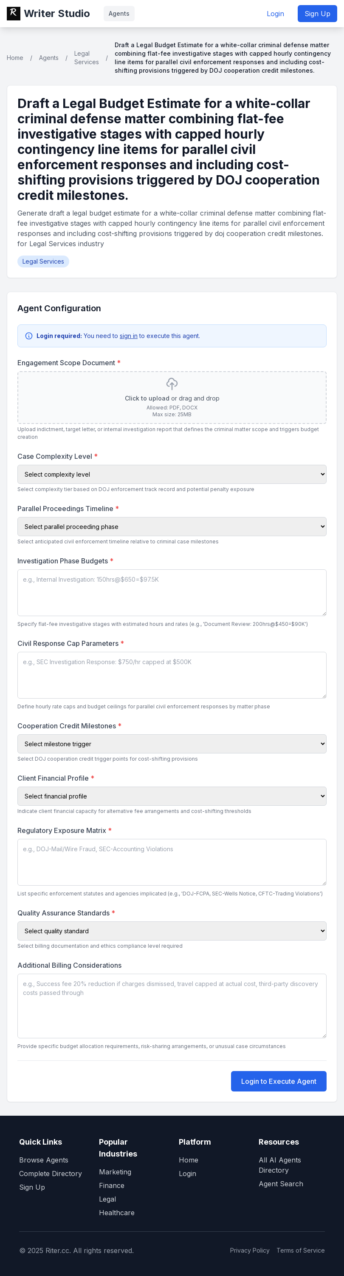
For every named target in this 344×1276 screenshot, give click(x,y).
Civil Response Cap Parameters (70, 643)
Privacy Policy (250, 1250)
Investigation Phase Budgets (65, 561)
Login (275, 13)
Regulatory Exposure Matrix (64, 830)
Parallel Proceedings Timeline (68, 508)
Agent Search (281, 1183)
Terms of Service (300, 1250)
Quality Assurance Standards (66, 913)
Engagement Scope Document (69, 362)
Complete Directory (50, 1173)
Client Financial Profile (55, 778)
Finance (111, 1185)
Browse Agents (43, 1160)
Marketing (115, 1172)
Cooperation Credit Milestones (69, 726)
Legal (107, 1199)
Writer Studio (57, 13)
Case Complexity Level (57, 456)
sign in (129, 335)
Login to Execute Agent (278, 1081)
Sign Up (317, 13)
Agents (119, 13)
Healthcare (117, 1212)
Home (15, 57)
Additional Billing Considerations (69, 965)
